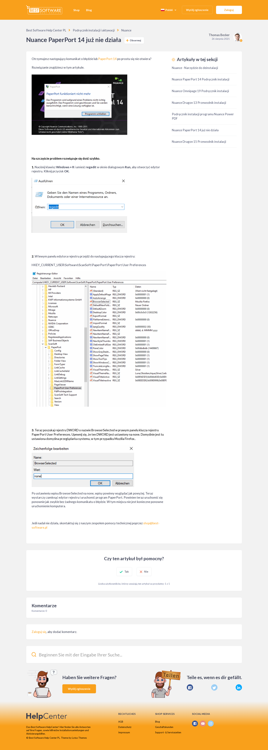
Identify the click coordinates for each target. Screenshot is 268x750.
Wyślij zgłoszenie (197, 9)
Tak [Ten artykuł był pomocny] (122, 571)
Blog (89, 10)
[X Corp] (214, 687)
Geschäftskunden (164, 726)
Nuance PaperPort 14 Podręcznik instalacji (200, 79)
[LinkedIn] (239, 687)
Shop (76, 10)
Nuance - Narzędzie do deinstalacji (195, 67)
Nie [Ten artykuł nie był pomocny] (150, 571)
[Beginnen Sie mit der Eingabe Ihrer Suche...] (134, 654)
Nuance (121, 30)
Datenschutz (124, 726)
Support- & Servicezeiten (168, 732)
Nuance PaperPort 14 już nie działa (195, 130)
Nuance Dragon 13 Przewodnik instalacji (199, 102)
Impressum (124, 732)
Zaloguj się (39, 632)
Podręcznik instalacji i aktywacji (89, 30)
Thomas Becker (219, 35)
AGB (120, 721)
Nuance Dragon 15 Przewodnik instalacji (199, 141)
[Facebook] (190, 687)
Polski (167, 9)
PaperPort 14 (107, 59)
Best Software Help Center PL (44, 30)
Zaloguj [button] (229, 9)
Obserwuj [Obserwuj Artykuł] (135, 40)
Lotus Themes (79, 737)
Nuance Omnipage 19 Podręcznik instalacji (200, 91)
